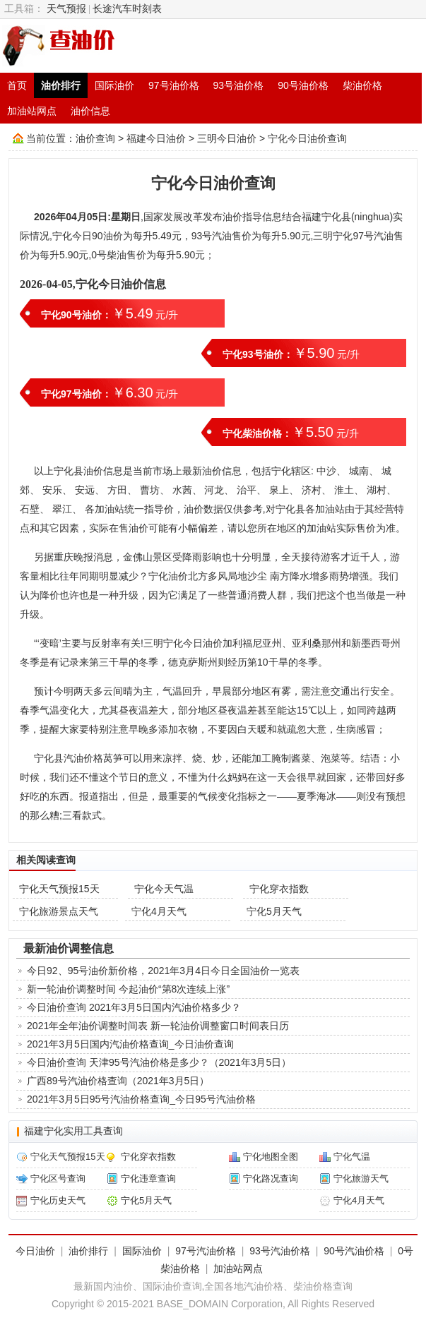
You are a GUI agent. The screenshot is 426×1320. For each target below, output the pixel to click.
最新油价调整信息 (68, 948)
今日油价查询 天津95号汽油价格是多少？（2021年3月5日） (159, 1062)
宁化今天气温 (164, 888)
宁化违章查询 (148, 1178)
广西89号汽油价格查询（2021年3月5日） (118, 1080)
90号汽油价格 (354, 1250)
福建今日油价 (156, 138)
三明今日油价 (226, 138)
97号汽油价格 (205, 1250)
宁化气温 (351, 1156)
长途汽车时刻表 (127, 9)
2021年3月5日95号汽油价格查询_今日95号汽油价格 (141, 1099)
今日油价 (35, 1250)
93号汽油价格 (279, 1250)
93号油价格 (238, 85)
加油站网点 (32, 110)
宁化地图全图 (270, 1156)
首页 (17, 85)
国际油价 (114, 85)
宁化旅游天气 (361, 1178)
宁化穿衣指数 (279, 888)
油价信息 (90, 110)
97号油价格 (173, 85)
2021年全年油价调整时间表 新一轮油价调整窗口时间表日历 (158, 1025)
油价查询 (95, 138)
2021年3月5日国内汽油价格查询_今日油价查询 (130, 1044)
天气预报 (66, 9)
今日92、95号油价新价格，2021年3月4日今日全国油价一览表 (163, 970)
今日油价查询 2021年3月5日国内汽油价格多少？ (134, 1007)
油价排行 (61, 85)
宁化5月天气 (274, 911)
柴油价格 (362, 85)
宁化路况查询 (270, 1178)
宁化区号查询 (57, 1178)
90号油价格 (303, 85)
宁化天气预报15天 (59, 888)
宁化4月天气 (159, 911)
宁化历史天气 (57, 1200)
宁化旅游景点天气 (58, 911)
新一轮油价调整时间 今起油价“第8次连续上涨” (128, 989)
